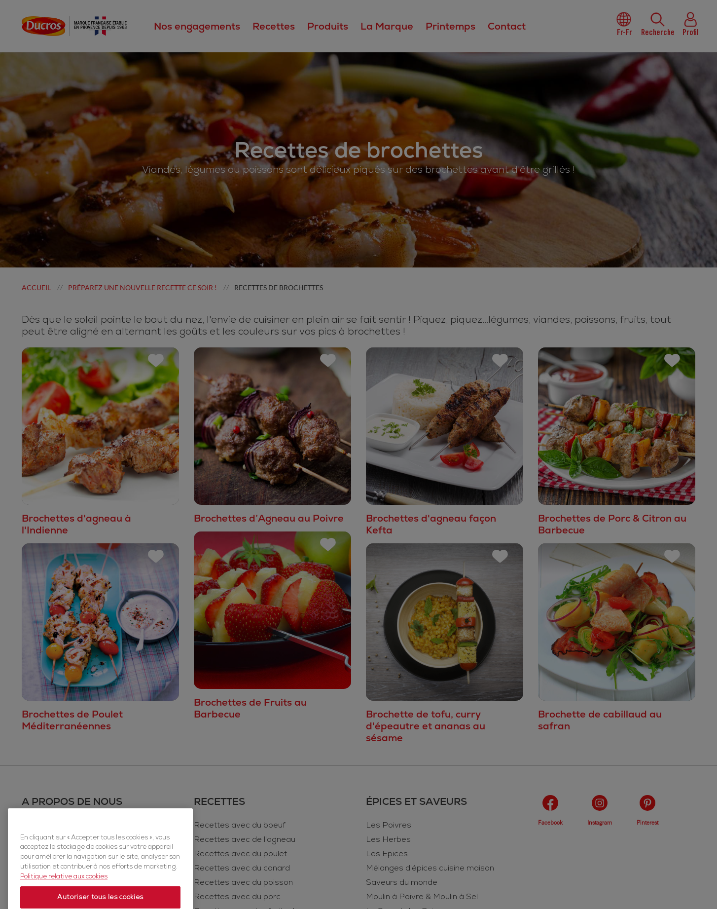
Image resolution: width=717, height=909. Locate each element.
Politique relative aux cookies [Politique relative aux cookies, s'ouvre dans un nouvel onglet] (64, 899)
